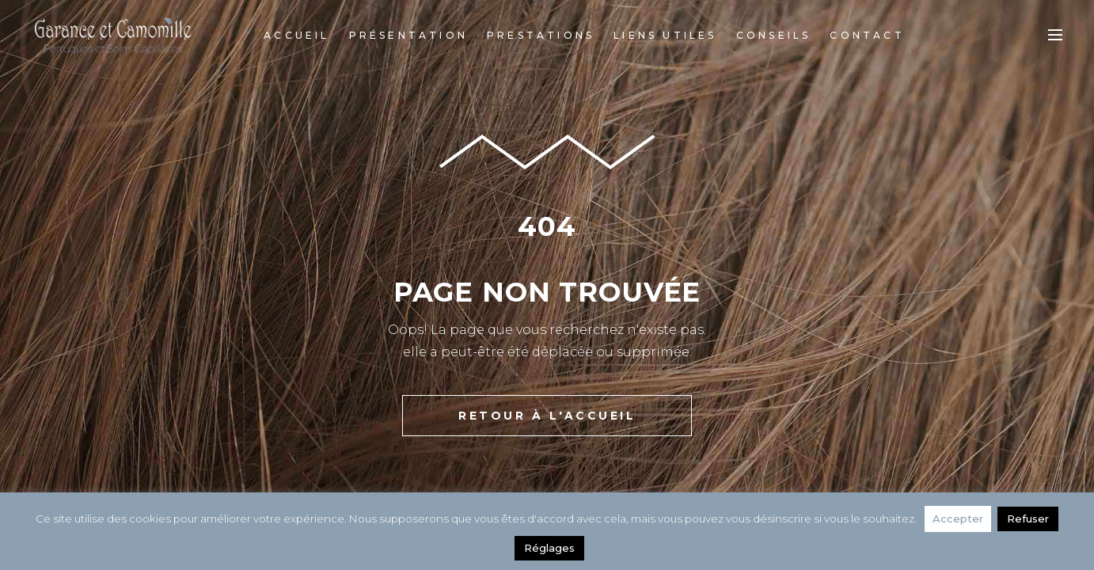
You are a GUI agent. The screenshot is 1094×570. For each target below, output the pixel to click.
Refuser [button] (1028, 518)
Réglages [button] (549, 548)
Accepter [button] (958, 518)
